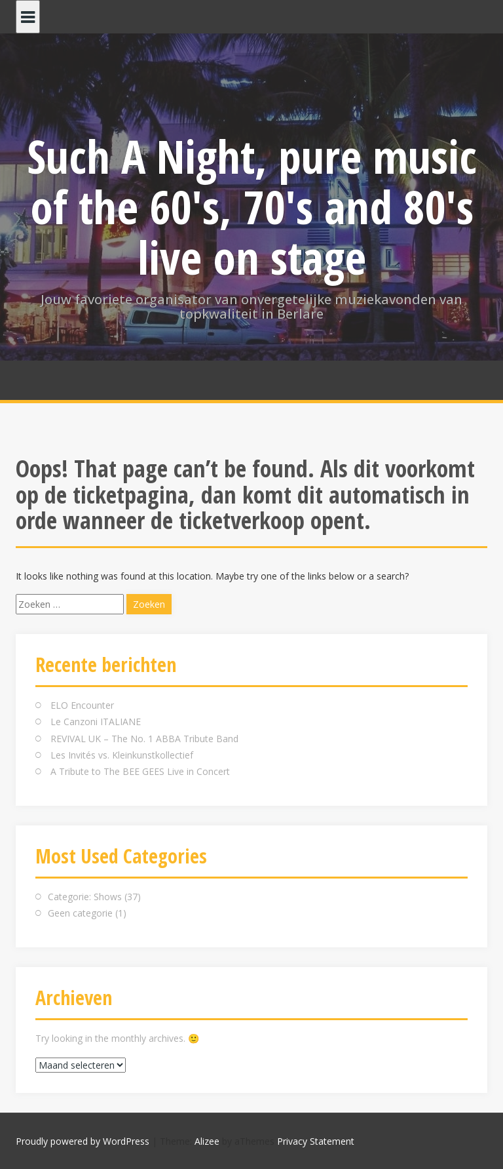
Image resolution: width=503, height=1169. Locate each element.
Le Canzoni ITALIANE (95, 721)
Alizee (207, 1141)
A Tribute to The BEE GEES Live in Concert (140, 771)
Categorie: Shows (85, 896)
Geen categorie (80, 913)
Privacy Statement (315, 1141)
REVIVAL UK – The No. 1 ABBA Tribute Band (144, 738)
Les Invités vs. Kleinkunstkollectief (121, 755)
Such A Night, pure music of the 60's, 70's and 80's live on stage (252, 206)
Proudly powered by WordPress (82, 1141)
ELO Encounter (82, 705)
